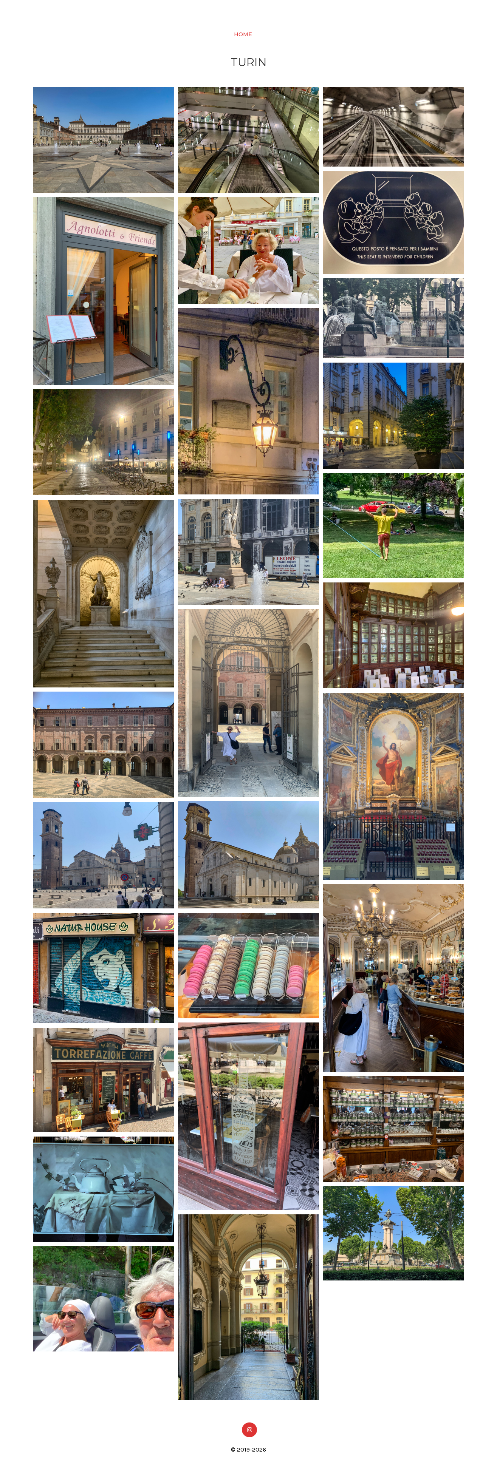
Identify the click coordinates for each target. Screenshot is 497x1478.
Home (243, 33)
